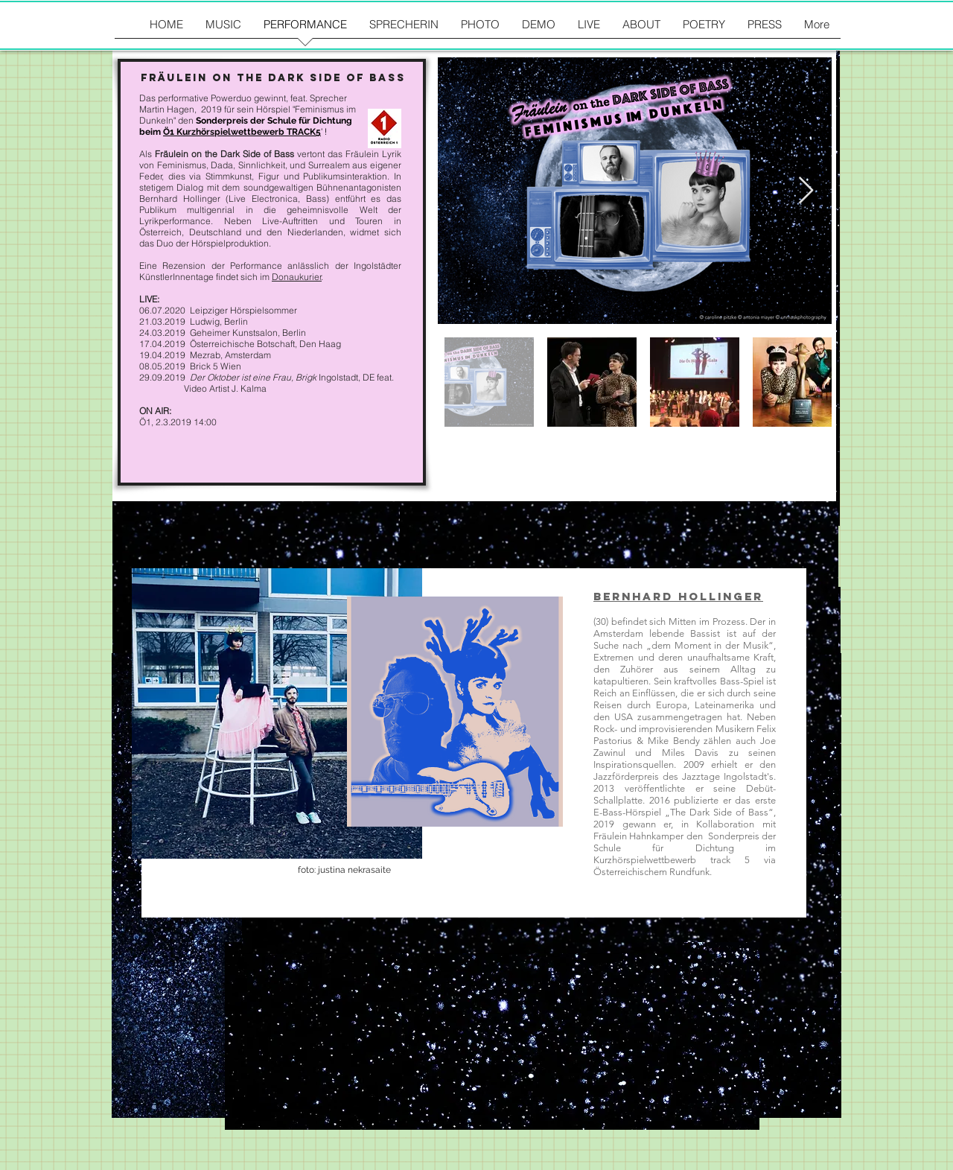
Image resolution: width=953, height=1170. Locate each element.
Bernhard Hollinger (678, 596)
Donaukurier (297, 276)
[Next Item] (806, 191)
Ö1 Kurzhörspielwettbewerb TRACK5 (242, 132)
